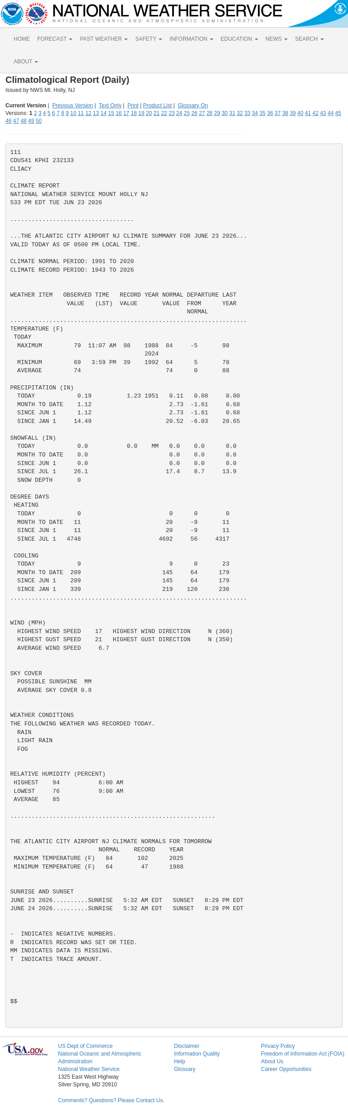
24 (179, 113)
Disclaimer (186, 1046)
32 (239, 113)
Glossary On (193, 105)
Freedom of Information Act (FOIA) (302, 1054)
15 (111, 113)
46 (8, 121)
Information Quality (197, 1054)
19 (141, 113)
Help (179, 1061)
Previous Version (72, 105)
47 (16, 121)
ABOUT (26, 61)
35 (263, 113)
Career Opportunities (286, 1069)
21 (157, 113)
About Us (272, 1061)
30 (224, 113)
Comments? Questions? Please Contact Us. (111, 1100)
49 (31, 121)
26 (194, 113)
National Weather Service (89, 1069)
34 (255, 113)
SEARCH (309, 39)
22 (164, 113)
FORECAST (54, 39)
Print (133, 105)
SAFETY (148, 39)
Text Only (110, 105)
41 (308, 113)
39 (292, 113)
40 (300, 113)
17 (126, 113)
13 (96, 113)
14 (103, 113)
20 (149, 113)
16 (118, 113)
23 (171, 113)
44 (331, 113)
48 (23, 121)
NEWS (277, 39)
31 (232, 113)
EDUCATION (239, 39)
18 (134, 113)
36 (270, 113)
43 (323, 113)
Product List (157, 105)
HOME (22, 39)
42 (315, 113)
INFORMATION (191, 39)
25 (187, 113)
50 (39, 121)
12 (88, 113)
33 (247, 113)
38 (285, 113)
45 (338, 113)
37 (277, 113)
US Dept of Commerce (85, 1046)
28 (210, 113)
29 (217, 113)
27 (202, 113)
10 (73, 113)
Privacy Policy (278, 1046)
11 (81, 113)
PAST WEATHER (104, 39)
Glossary (184, 1069)
